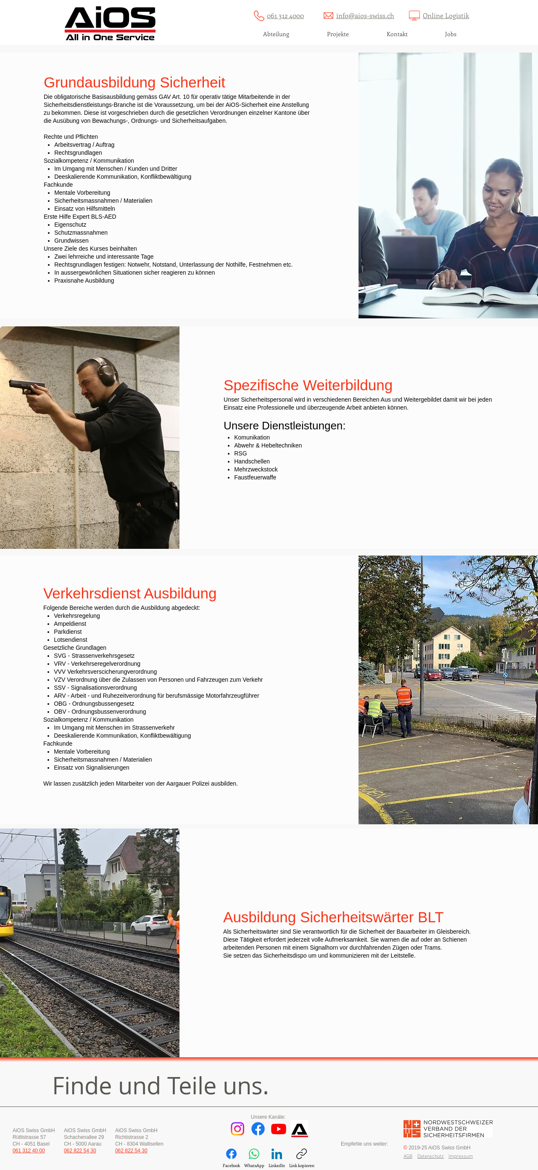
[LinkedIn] (277, 1158)
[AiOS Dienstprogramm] (299, 1129)
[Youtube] (278, 1129)
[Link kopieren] (301, 1158)
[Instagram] (237, 1129)
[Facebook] (258, 1129)
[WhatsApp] (254, 1158)
